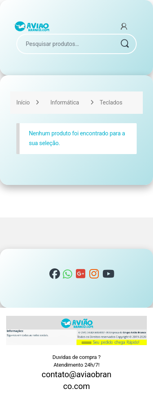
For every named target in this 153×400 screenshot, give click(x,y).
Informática (64, 102)
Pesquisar (124, 44)
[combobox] (65, 44)
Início (23, 102)
